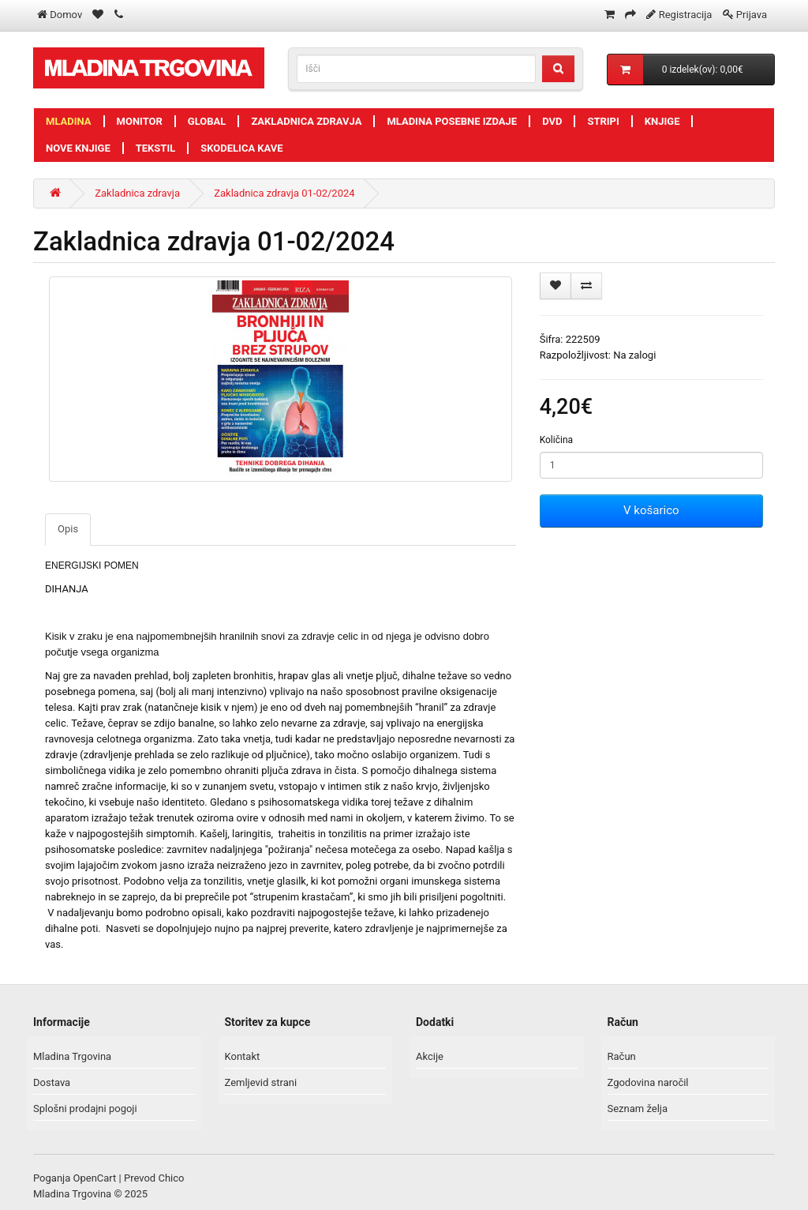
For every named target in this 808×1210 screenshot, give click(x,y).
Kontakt (242, 1056)
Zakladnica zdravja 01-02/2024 (284, 193)
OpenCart (95, 1178)
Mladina (69, 121)
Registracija (686, 15)
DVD (552, 121)
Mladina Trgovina (72, 1056)
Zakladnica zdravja (306, 121)
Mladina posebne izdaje (452, 121)
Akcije (429, 1056)
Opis (68, 529)
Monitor (140, 121)
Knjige (662, 121)
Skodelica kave (241, 148)
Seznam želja (638, 1108)
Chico (171, 1178)
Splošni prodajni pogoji (85, 1108)
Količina (556, 439)
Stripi (603, 121)
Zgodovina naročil (648, 1082)
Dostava (51, 1082)
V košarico (651, 510)
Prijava (751, 15)
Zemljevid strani (261, 1082)
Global (207, 121)
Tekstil (156, 148)
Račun (622, 1056)
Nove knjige (78, 148)
